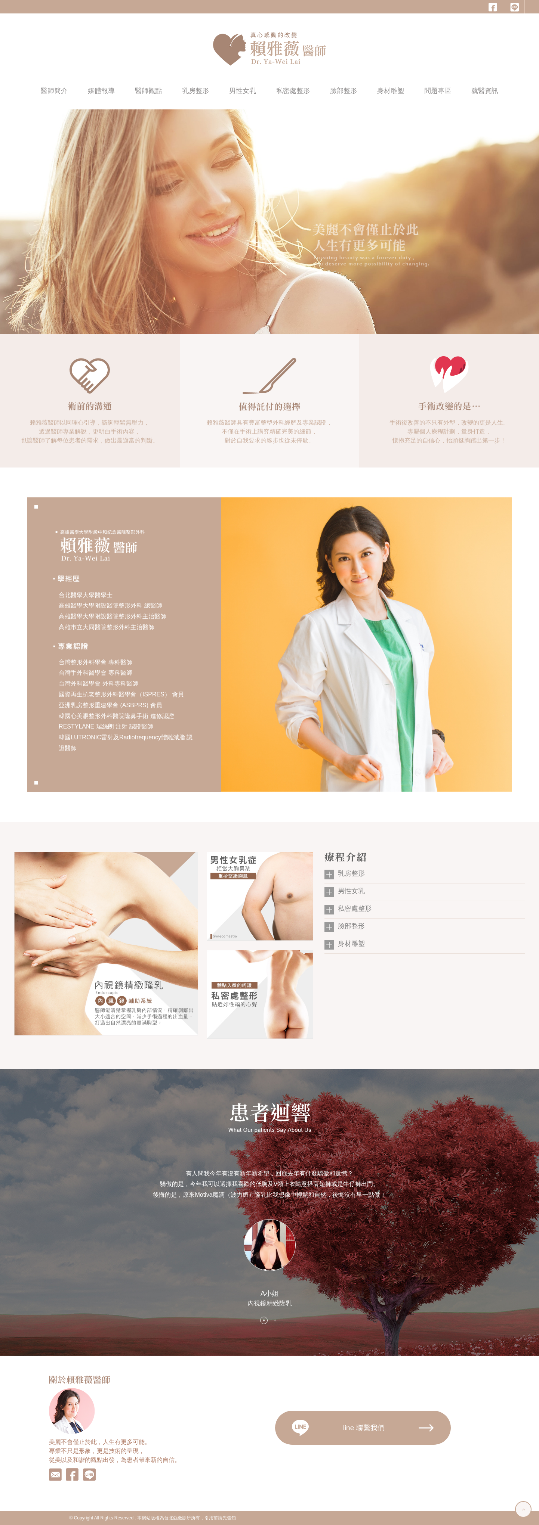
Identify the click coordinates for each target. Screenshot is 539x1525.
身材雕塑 (390, 90)
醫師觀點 (148, 90)
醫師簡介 (54, 90)
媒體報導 (101, 90)
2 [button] (275, 1320)
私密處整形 (293, 90)
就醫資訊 (484, 90)
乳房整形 (195, 90)
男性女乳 (242, 90)
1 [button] (264, 1320)
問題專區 (437, 90)
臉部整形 (343, 90)
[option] (269, 1237)
